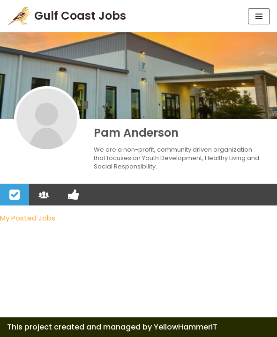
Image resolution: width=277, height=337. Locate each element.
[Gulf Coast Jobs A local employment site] (66, 16)
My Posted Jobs (27, 218)
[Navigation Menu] (259, 16)
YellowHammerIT (185, 327)
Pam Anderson (136, 132)
